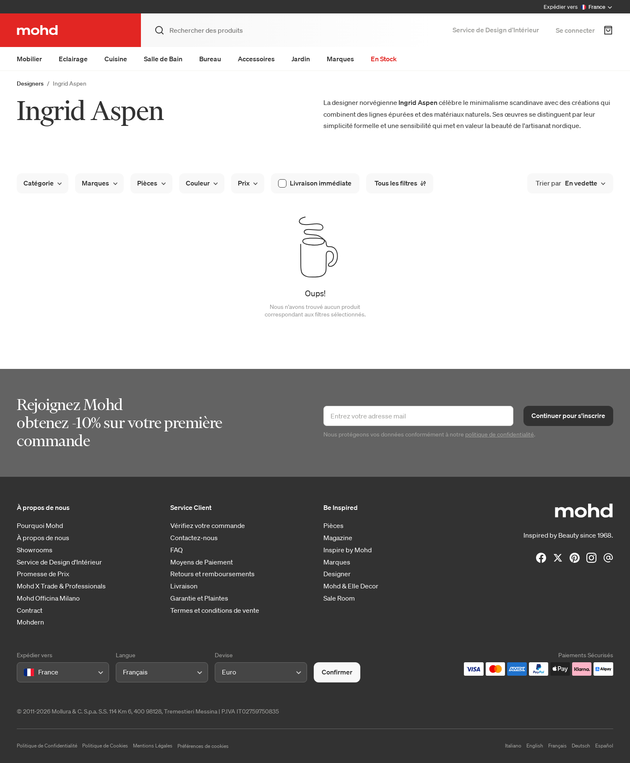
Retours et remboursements (212, 574)
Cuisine (115, 59)
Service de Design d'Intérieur (59, 562)
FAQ (176, 550)
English (534, 745)
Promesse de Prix (43, 574)
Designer (337, 574)
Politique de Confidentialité (47, 745)
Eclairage (73, 59)
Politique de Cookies (105, 745)
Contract (29, 610)
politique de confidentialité (499, 434)
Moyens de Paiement (201, 562)
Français (557, 745)
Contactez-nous (194, 538)
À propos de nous (43, 538)
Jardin (301, 59)
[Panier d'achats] (608, 30)
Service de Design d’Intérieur (496, 30)
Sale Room (339, 598)
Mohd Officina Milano (48, 598)
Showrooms (34, 550)
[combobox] (25, 672)
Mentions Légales (152, 745)
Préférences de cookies (203, 746)
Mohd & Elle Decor (350, 586)
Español (604, 745)
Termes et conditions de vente (214, 610)
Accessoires (256, 59)
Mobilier (29, 59)
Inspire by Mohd (347, 550)
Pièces (333, 526)
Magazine (337, 538)
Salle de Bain (163, 59)
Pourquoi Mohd (40, 526)
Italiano (513, 745)
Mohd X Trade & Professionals (61, 586)
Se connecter (575, 30)
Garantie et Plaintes (199, 598)
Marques (340, 59)
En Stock (384, 59)
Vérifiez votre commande (207, 526)
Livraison (184, 586)
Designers (30, 83)
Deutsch (581, 745)
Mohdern (30, 622)
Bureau (210, 59)
